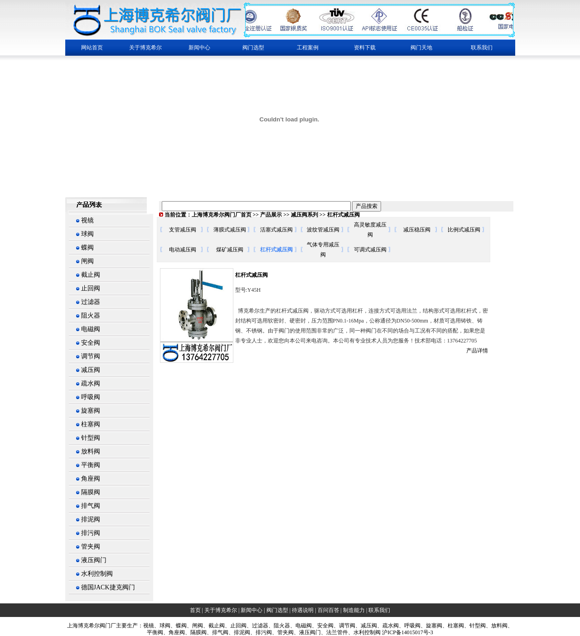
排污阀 (90, 533)
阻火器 (90, 315)
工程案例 (308, 47)
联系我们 (482, 47)
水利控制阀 (97, 573)
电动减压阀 (182, 249)
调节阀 (90, 356)
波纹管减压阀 (323, 229)
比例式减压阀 (464, 229)
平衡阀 (90, 465)
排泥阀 (90, 519)
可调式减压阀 (370, 249)
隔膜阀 (90, 492)
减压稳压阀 (416, 229)
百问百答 (328, 610)
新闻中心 (251, 610)
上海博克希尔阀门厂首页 (221, 215)
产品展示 (271, 215)
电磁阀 (90, 329)
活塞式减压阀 (276, 229)
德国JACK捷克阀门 (108, 587)
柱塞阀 (90, 424)
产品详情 (477, 350)
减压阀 (90, 369)
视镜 (87, 220)
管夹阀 (90, 546)
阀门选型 (277, 610)
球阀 (87, 234)
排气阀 (90, 505)
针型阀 (90, 437)
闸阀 (87, 261)
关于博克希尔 (220, 610)
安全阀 (90, 342)
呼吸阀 (90, 397)
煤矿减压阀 (229, 249)
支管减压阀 (182, 229)
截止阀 (90, 274)
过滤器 (90, 302)
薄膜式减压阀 (229, 229)
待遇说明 (303, 610)
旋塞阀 (90, 410)
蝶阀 (87, 247)
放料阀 (90, 451)
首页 (195, 610)
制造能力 (354, 610)
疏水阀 (90, 383)
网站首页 (92, 47)
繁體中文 (78, 187)
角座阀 (90, 478)
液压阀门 (93, 560)
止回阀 (90, 288)
